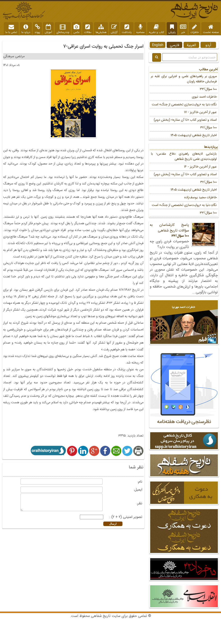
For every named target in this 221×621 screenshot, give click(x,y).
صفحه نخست (211, 29)
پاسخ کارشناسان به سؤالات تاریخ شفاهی (184, 230)
